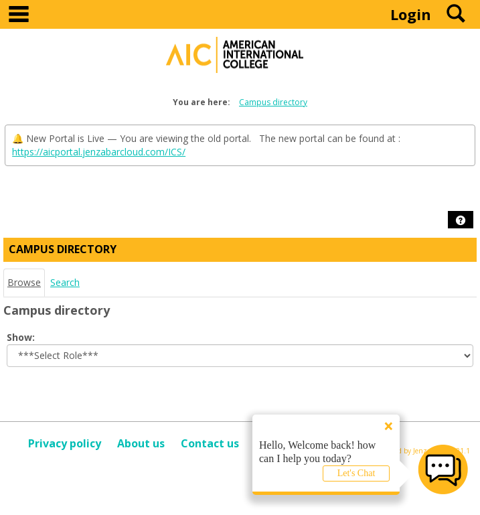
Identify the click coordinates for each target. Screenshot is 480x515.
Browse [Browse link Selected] (24, 282)
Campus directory (273, 102)
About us (141, 443)
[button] (460, 220)
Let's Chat (356, 473)
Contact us (210, 443)
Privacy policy (64, 443)
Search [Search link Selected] (65, 282)
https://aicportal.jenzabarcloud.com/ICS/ (98, 151)
